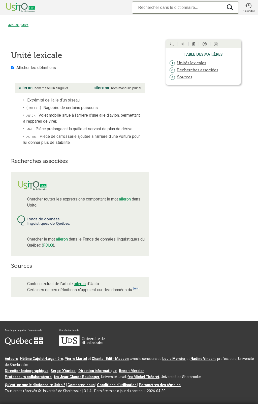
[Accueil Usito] (15, 7)
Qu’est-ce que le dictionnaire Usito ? (35, 385)
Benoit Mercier (131, 371)
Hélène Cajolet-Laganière (41, 359)
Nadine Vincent (203, 359)
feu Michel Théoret (143, 377)
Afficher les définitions (36, 67)
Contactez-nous (81, 385)
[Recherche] (177, 7)
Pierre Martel (75, 359)
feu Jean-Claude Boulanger (77, 377)
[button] (248, 7)
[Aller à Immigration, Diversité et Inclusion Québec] (24, 344)
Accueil (13, 25)
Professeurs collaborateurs (28, 377)
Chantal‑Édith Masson (110, 359)
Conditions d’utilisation (117, 385)
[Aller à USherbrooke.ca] (82, 345)
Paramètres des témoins (160, 385)
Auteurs (11, 359)
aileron (125, 199)
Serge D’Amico (63, 371)
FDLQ (48, 245)
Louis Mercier (174, 359)
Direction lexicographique (26, 371)
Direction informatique (97, 371)
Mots (24, 25)
